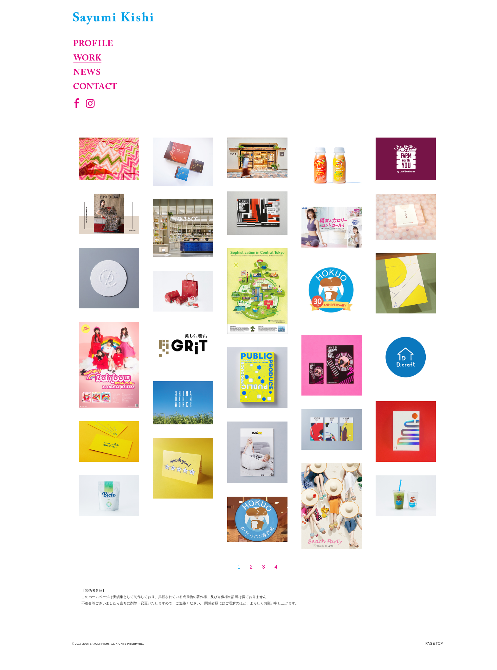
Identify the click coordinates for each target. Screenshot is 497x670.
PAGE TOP (434, 643)
